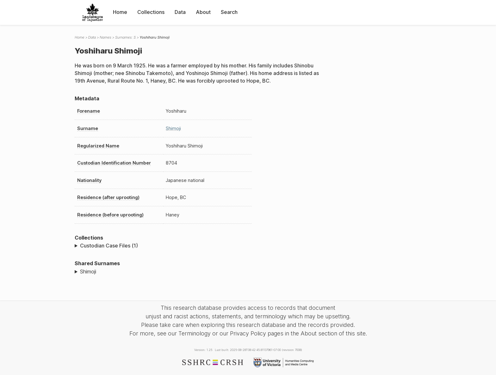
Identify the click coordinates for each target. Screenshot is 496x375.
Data (180, 12)
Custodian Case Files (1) (109, 245)
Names (105, 37)
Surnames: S (125, 37)
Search (229, 12)
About (203, 12)
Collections (150, 12)
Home (120, 12)
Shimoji (173, 128)
